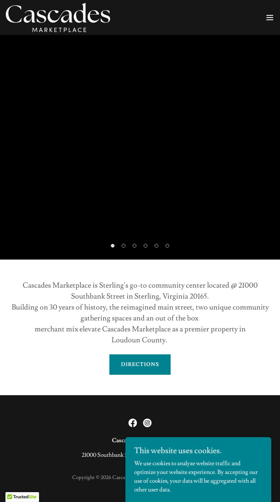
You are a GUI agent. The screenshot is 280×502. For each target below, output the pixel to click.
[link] (58, 17)
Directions (140, 364)
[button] (269, 17)
